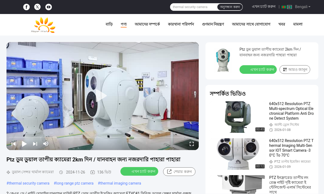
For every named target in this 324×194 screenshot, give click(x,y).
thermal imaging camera (120, 183)
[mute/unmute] (45, 144)
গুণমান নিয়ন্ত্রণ (213, 24)
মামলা (297, 24)
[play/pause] (24, 144)
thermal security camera (29, 183)
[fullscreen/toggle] (191, 144)
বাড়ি (109, 24)
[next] (35, 144)
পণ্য (124, 24)
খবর (281, 24)
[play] (102, 96)
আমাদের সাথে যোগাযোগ (251, 24)
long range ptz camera (75, 183)
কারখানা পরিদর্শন (181, 24)
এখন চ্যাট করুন (264, 6)
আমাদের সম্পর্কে (147, 24)
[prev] (13, 144)
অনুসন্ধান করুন (229, 7)
